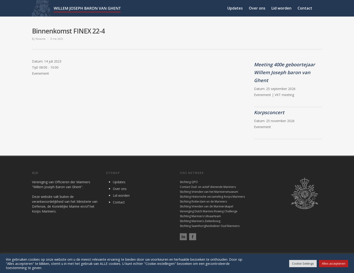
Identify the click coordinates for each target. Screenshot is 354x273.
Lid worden (281, 8)
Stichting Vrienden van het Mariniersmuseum (209, 192)
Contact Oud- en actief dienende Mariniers (208, 187)
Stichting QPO (189, 182)
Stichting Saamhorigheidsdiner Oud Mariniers (209, 226)
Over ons (257, 8)
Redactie (40, 38)
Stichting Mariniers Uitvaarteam (200, 216)
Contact (305, 8)
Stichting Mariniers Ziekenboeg (200, 221)
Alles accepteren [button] (333, 263)
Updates (235, 8)
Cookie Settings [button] (303, 263)
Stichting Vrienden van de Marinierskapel (206, 206)
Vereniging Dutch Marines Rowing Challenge (208, 211)
